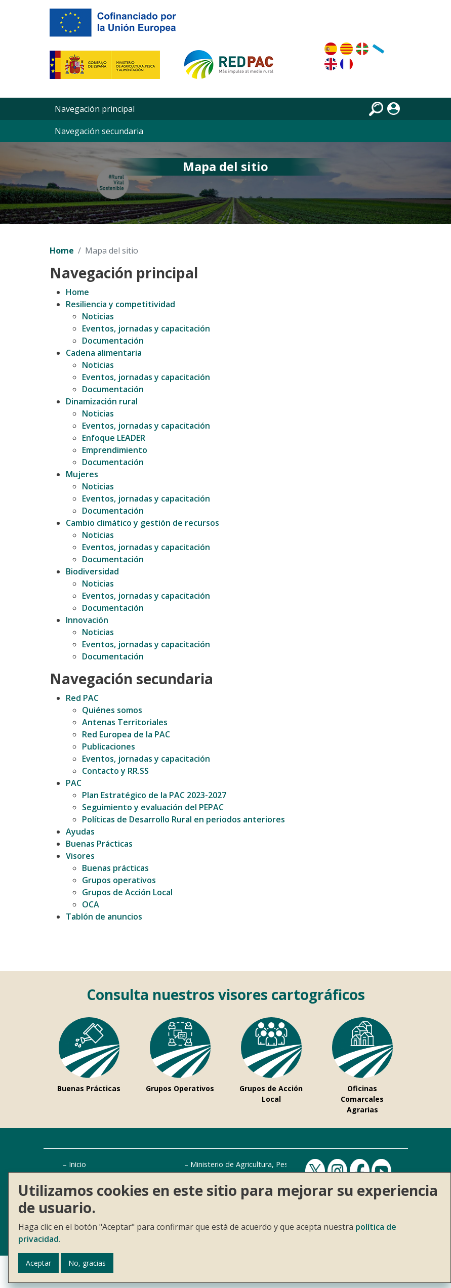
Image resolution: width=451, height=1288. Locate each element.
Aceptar (38, 1263)
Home (62, 250)
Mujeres (82, 474)
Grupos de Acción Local (127, 892)
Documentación (113, 340)
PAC (73, 782)
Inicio (77, 1164)
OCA (90, 904)
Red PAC (82, 697)
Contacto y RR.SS (115, 770)
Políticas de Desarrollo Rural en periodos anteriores (183, 819)
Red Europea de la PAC (126, 734)
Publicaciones (108, 746)
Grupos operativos (119, 880)
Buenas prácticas (115, 868)
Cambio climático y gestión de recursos (142, 522)
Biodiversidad (92, 571)
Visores (80, 855)
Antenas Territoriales (125, 722)
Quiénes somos (112, 710)
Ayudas (80, 831)
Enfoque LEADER (113, 437)
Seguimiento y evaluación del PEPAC (153, 807)
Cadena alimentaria (104, 352)
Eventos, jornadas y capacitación (146, 328)
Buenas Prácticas (99, 843)
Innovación (87, 620)
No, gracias (87, 1263)
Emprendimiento (114, 449)
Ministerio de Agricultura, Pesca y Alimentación (268, 1164)
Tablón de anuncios (104, 916)
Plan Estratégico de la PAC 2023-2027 (154, 795)
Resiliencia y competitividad (120, 304)
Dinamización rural (102, 401)
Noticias (98, 316)
